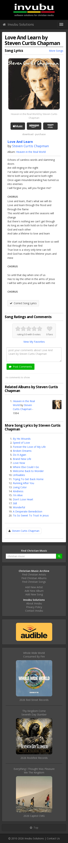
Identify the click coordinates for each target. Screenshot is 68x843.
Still (15, 503)
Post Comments (20, 366)
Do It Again (19, 454)
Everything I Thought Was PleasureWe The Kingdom (34, 770)
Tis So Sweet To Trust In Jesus (31, 515)
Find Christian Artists (34, 574)
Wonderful (19, 507)
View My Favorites (34, 341)
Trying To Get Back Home (28, 479)
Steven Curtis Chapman (30, 146)
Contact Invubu (34, 610)
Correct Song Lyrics (23, 303)
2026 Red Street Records (34, 700)
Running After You (23, 483)
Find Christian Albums (34, 578)
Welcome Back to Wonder (28, 471)
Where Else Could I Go (26, 467)
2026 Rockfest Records (34, 758)
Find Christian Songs (34, 581)
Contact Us (53, 838)
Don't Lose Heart (23, 499)
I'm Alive (18, 495)
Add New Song (34, 594)
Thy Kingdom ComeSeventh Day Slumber (34, 712)
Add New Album (34, 590)
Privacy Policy (34, 607)
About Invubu (34, 603)
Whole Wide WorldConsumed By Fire (34, 654)
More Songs (56, 50)
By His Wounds (22, 438)
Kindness (18, 491)
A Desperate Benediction (27, 511)
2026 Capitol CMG (34, 816)
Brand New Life (22, 459)
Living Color (20, 487)
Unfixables (19, 475)
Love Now (19, 463)
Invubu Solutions (18, 24)
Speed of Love (21, 442)
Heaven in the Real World (31, 152)
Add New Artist (34, 587)
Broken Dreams (22, 450)
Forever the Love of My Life (29, 447)
